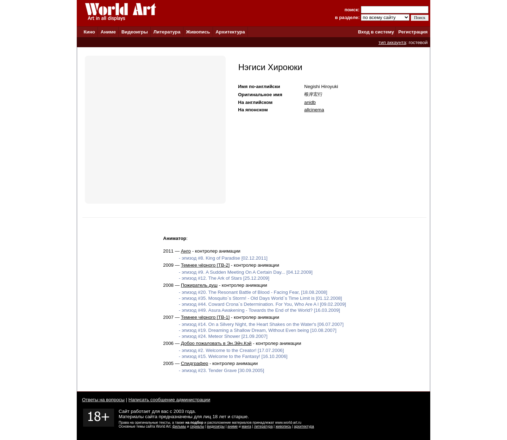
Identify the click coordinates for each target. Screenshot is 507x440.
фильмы (179, 426)
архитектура (304, 426)
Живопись (198, 32)
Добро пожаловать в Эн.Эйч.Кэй (216, 343)
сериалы (197, 426)
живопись (283, 426)
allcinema (314, 109)
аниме (232, 426)
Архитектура (230, 32)
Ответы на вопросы (103, 399)
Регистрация (412, 32)
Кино (89, 32)
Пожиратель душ (199, 285)
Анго (186, 251)
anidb (310, 102)
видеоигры (216, 426)
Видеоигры (134, 32)
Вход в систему (376, 32)
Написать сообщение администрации (169, 399)
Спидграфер (194, 363)
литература (263, 426)
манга (246, 426)
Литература (167, 32)
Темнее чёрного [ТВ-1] (205, 317)
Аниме (108, 32)
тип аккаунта (392, 42)
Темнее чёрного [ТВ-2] (205, 265)
